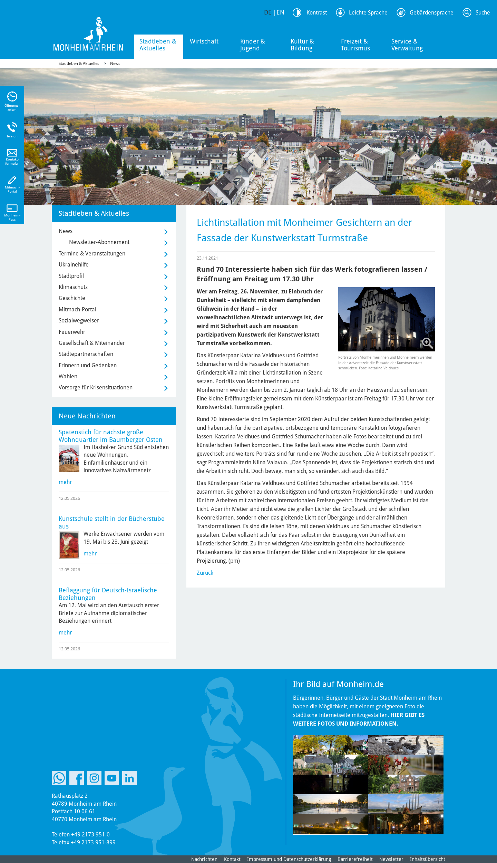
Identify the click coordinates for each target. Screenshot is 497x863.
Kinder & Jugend (252, 45)
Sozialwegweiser (79, 320)
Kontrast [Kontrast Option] (316, 12)
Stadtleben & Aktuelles (157, 45)
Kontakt (232, 859)
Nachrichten (204, 859)
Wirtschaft (204, 41)
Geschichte (72, 298)
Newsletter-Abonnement (99, 242)
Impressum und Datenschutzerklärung (289, 859)
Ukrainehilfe (74, 264)
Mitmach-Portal (77, 309)
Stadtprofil (71, 276)
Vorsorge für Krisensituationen (96, 387)
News (115, 63)
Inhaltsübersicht (427, 859)
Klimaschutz (73, 287)
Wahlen (68, 376)
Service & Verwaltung (407, 45)
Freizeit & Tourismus (355, 45)
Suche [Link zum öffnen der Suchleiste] (483, 12)
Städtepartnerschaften (86, 354)
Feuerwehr (72, 332)
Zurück (205, 573)
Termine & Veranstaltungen (92, 253)
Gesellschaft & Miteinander (92, 343)
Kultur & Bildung (302, 45)
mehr (65, 482)
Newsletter (391, 859)
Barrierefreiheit (355, 859)
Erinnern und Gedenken (88, 365)
